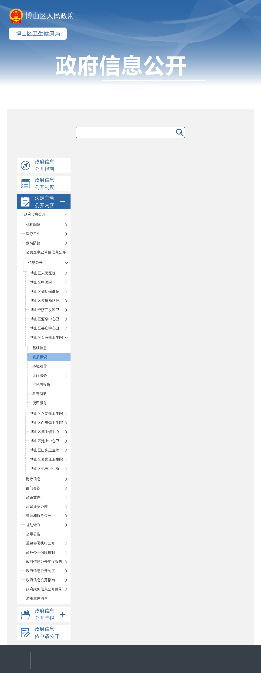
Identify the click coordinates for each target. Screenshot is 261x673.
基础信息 (39, 348)
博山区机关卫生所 (44, 469)
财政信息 (33, 479)
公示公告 (33, 534)
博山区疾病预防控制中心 (50, 301)
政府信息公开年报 (51, 614)
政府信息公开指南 (44, 165)
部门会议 (33, 488)
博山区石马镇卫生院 (46, 337)
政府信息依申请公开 (47, 632)
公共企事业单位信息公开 (46, 252)
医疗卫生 (33, 234)
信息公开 (35, 263)
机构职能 (33, 225)
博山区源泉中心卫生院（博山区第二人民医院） (50, 319)
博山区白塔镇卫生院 (46, 423)
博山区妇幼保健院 (44, 292)
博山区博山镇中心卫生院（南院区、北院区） (50, 432)
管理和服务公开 (38, 516)
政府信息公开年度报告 (44, 562)
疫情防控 (33, 243)
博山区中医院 (41, 282)
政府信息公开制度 (44, 183)
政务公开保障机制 (40, 552)
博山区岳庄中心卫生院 (48, 328)
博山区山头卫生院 (44, 450)
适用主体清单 (37, 598)
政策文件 (33, 497)
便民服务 (39, 403)
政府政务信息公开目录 (44, 589)
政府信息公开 (35, 214)
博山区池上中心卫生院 (48, 441)
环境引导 (39, 366)
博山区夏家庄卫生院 (46, 459)
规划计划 (33, 525)
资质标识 (39, 357)
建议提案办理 (37, 507)
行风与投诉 (41, 385)
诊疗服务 (39, 375)
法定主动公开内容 (51, 201)
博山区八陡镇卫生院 (46, 413)
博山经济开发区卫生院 (48, 310)
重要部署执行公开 (40, 543)
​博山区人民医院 (43, 273)
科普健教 (39, 394)
